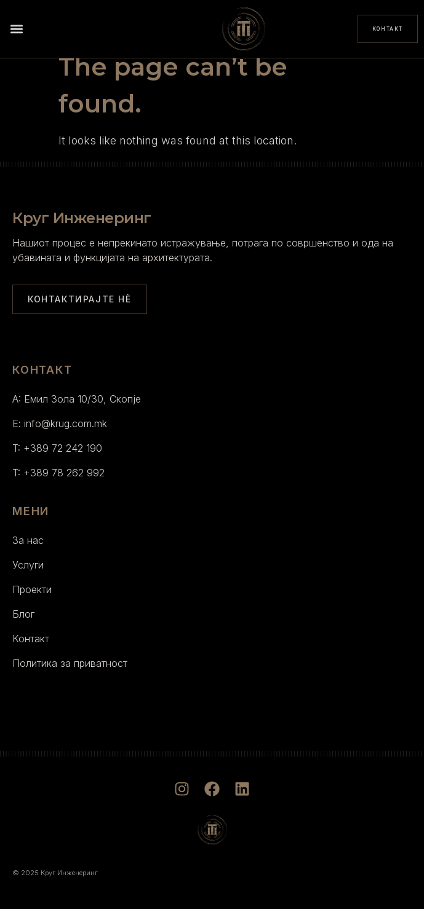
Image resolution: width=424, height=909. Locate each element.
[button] (16, 29)
